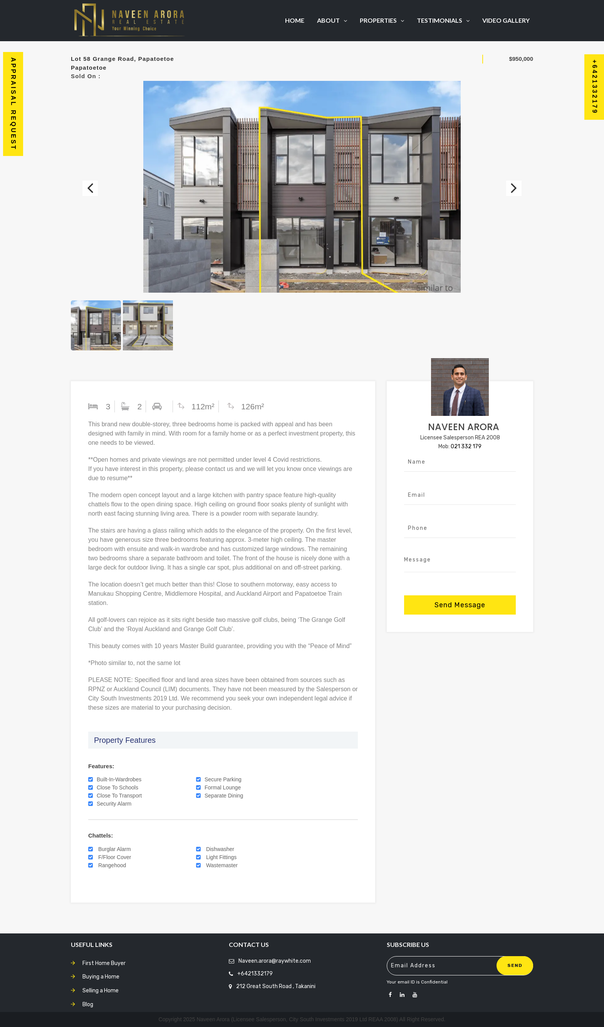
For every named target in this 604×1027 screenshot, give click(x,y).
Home (294, 20)
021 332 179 (466, 446)
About (332, 20)
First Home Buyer (104, 963)
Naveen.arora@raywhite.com (274, 961)
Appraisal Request (13, 104)
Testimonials (443, 20)
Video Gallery (506, 20)
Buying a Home (100, 976)
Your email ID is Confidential (417, 982)
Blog (87, 1004)
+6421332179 (255, 973)
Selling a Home (100, 990)
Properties (382, 20)
